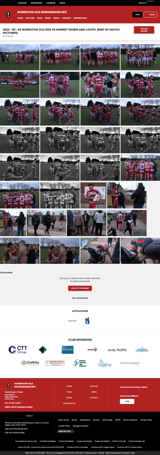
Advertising (85, 420)
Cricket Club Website (66, 441)
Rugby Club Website (102, 441)
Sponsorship (36, 3)
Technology (107, 420)
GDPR (117, 420)
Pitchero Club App (119, 441)
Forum (62, 3)
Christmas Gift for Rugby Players (102, 447)
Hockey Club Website (84, 441)
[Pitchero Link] (152, 4)
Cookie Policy (64, 426)
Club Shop (22, 3)
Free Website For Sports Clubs (26, 441)
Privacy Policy (146, 420)
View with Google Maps (18, 407)
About (74, 420)
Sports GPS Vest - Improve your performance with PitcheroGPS (41, 447)
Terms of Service (130, 420)
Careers (96, 420)
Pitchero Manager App (137, 441)
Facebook (51, 3)
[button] (20, 18)
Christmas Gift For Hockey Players (129, 447)
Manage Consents (80, 426)
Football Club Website (48, 441)
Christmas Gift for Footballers (77, 447)
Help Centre (63, 420)
